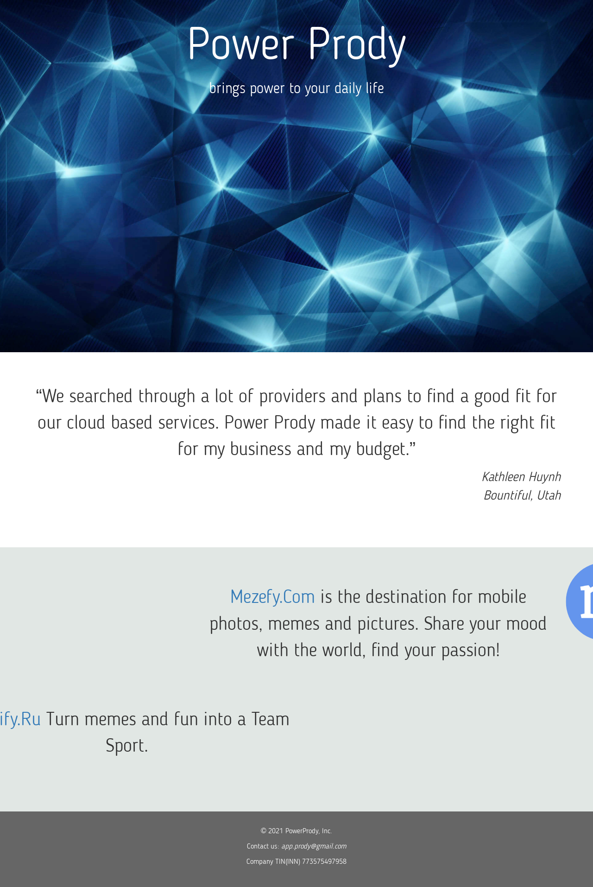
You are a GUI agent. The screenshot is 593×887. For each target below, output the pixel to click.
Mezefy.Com (330, 598)
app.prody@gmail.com (313, 846)
